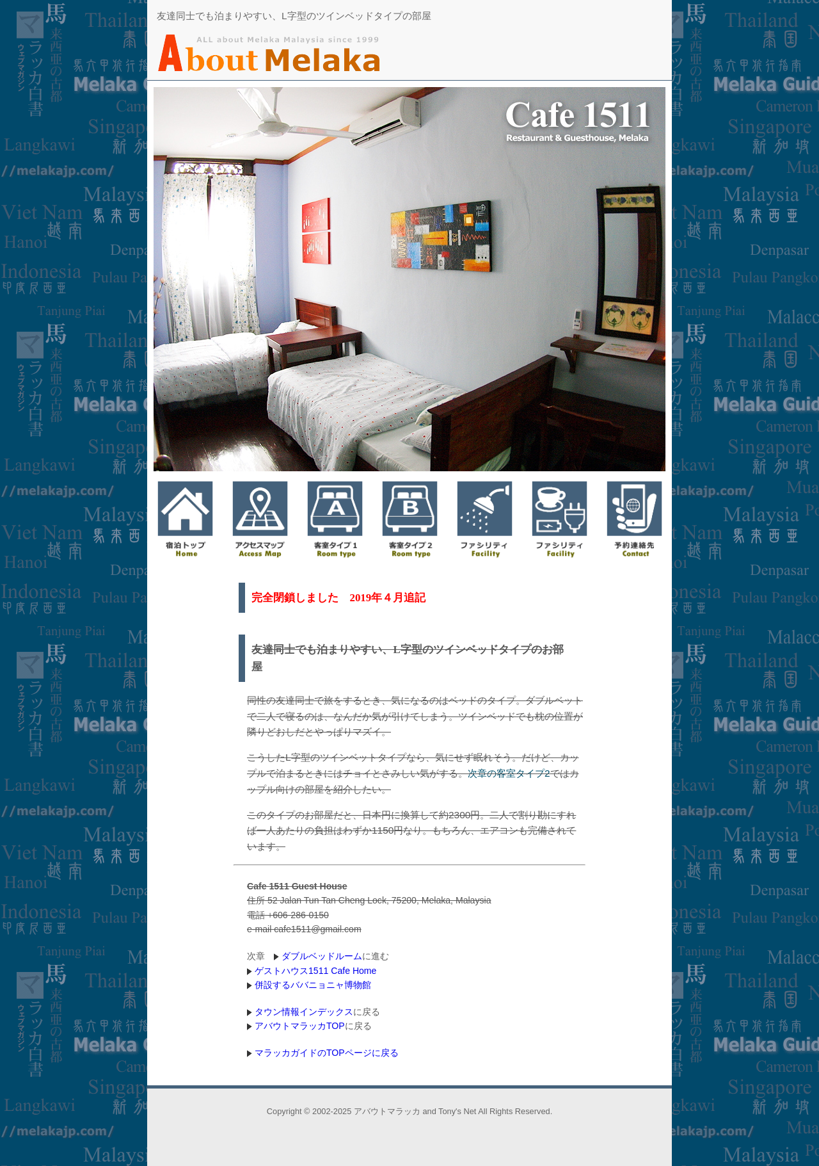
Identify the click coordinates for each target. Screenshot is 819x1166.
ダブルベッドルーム (322, 956)
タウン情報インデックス (304, 1012)
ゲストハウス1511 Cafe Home (315, 971)
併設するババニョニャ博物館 (313, 985)
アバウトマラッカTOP (300, 1026)
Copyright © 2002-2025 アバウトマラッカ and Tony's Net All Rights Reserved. (409, 1111)
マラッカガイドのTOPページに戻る (327, 1053)
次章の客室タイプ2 (509, 773)
